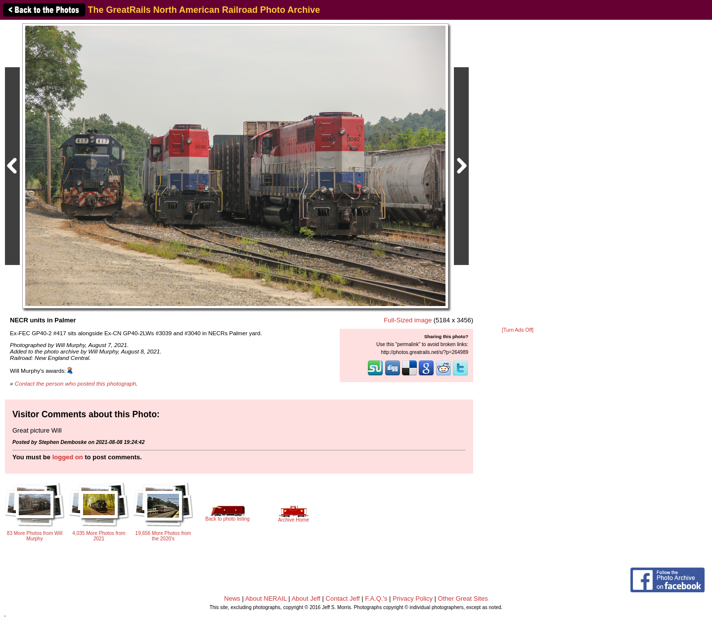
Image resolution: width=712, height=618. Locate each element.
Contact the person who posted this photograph (75, 383)
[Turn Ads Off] (518, 330)
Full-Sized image (408, 320)
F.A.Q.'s (376, 598)
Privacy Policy (413, 598)
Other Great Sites (463, 598)
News (232, 598)
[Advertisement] (517, 174)
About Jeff (306, 598)
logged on (67, 457)
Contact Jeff (343, 598)
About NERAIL (266, 598)
